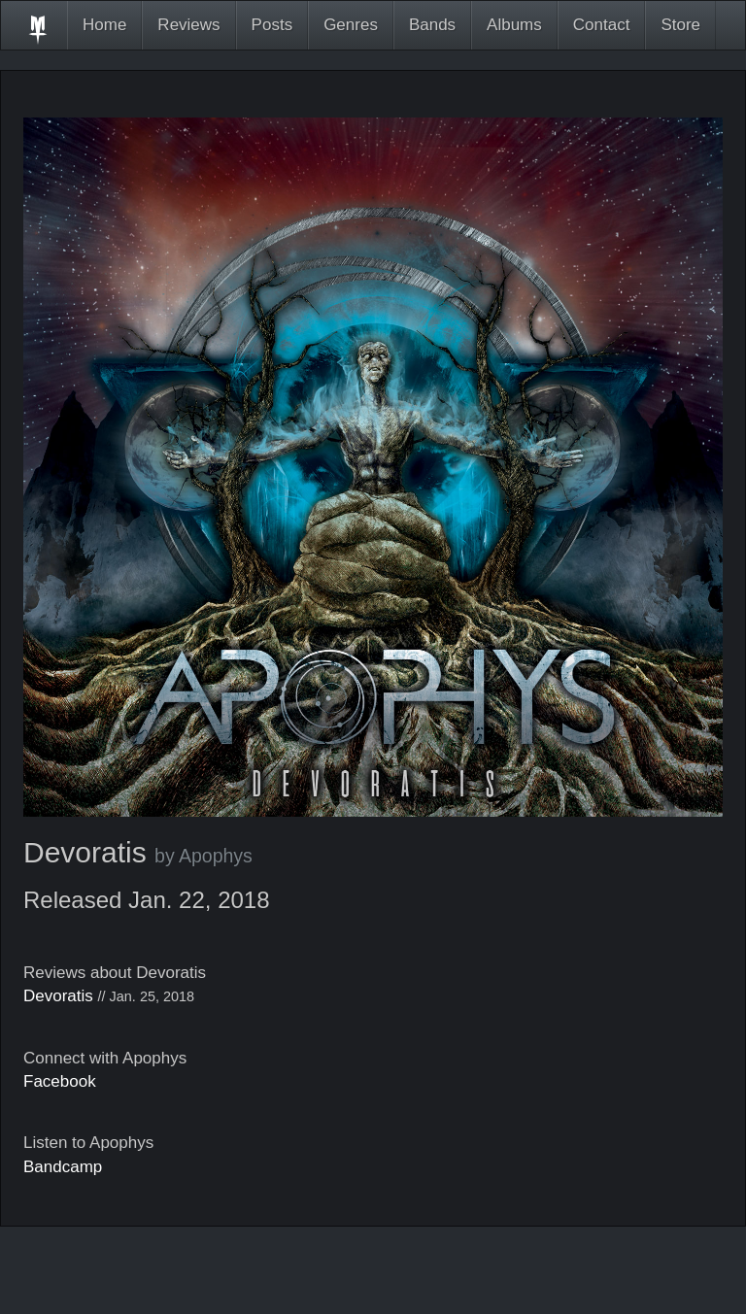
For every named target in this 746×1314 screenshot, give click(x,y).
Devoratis (58, 996)
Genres (350, 25)
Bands (432, 25)
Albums (514, 25)
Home (104, 25)
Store (680, 25)
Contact (601, 25)
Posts (272, 25)
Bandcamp (62, 1167)
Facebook (59, 1081)
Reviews (188, 25)
